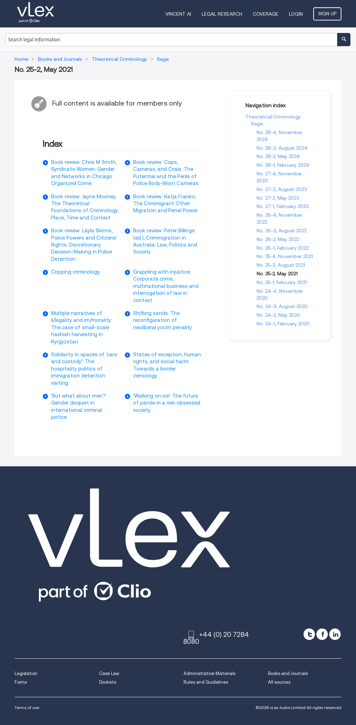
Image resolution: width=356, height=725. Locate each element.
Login (296, 14)
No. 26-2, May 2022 (278, 239)
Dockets (107, 682)
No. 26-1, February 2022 (282, 248)
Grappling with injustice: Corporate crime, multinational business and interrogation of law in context (166, 286)
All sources (279, 682)
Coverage (265, 14)
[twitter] (309, 634)
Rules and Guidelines (206, 682)
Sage (257, 123)
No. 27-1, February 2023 (283, 206)
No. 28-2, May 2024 (278, 156)
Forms (21, 682)
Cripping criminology (75, 272)
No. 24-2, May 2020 (278, 315)
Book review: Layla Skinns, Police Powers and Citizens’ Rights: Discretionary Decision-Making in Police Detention (84, 245)
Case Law (109, 673)
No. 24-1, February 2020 (283, 323)
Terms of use (27, 707)
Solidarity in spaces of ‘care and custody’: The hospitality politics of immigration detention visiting (84, 369)
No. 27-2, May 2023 (278, 198)
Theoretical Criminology (273, 116)
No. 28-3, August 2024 (282, 148)
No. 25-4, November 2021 (285, 256)
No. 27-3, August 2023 (282, 189)
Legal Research (222, 14)
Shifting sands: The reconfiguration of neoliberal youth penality (162, 320)
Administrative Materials (209, 673)
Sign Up (327, 13)
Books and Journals (288, 673)
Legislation (26, 673)
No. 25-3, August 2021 (281, 265)
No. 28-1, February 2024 (283, 165)
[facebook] (322, 634)
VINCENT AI (178, 14)
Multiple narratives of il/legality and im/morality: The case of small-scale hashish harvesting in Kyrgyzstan (81, 327)
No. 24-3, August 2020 (282, 306)
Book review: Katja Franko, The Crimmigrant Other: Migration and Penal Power (165, 204)
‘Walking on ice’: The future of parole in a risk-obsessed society (166, 403)
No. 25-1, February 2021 (282, 282)
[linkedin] (335, 634)
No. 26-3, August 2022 (282, 230)
